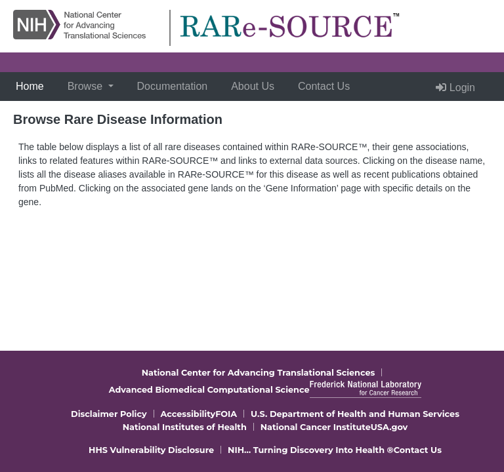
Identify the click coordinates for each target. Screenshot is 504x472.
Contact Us (324, 86)
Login (455, 87)
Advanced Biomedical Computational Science (209, 390)
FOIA (226, 414)
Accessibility (188, 414)
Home (32, 85)
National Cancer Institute (316, 427)
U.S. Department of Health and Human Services (355, 414)
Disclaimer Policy (109, 414)
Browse (87, 86)
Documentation (172, 86)
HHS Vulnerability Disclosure (151, 450)
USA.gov (389, 427)
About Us (252, 86)
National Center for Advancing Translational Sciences (258, 373)
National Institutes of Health (185, 427)
